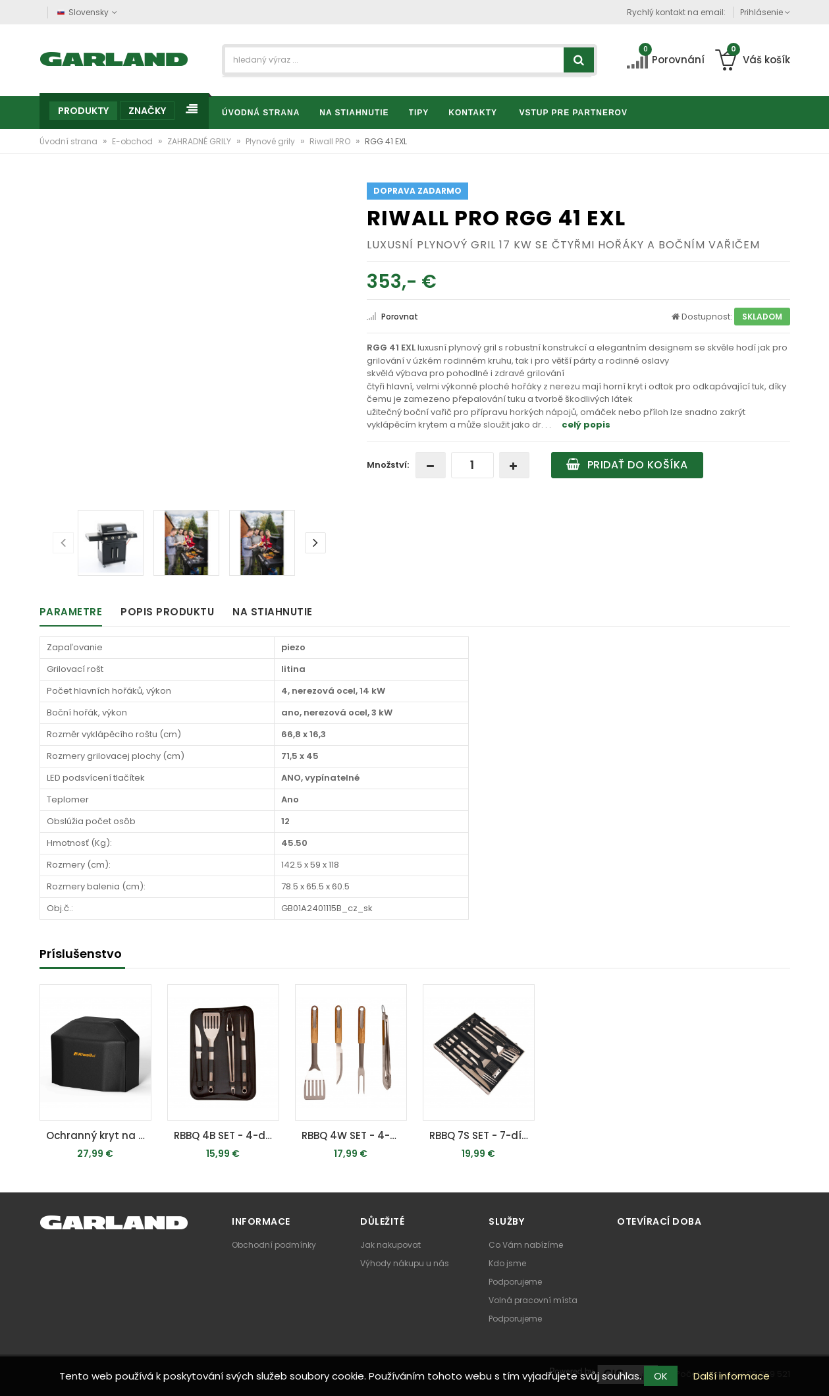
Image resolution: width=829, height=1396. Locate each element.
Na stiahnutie (272, 612)
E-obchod (133, 141)
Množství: (388, 465)
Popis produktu (167, 612)
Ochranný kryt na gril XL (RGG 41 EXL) (98, 1135)
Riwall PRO (330, 141)
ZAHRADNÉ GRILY (200, 141)
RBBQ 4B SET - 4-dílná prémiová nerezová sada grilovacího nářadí (226, 1135)
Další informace (731, 1376)
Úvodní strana (69, 141)
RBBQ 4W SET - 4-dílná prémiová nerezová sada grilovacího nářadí (354, 1135)
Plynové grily (271, 141)
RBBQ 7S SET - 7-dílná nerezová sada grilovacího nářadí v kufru (482, 1135)
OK (661, 1376)
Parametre (71, 612)
